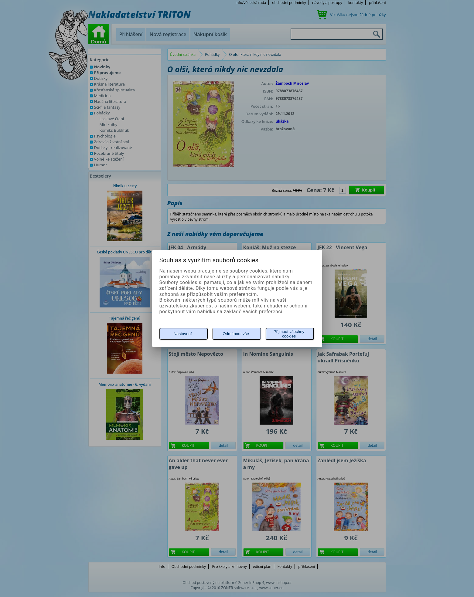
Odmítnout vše (236, 333)
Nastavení (182, 333)
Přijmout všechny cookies (289, 333)
